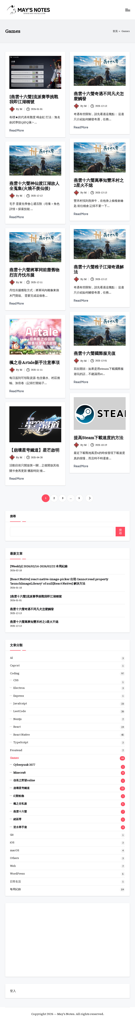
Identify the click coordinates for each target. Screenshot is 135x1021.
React (17, 727)
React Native (21, 734)
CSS (16, 680)
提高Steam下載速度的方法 (98, 438)
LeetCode (19, 711)
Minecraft (19, 772)
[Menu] (127, 10)
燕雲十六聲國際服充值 (94, 353)
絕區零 (17, 819)
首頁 (115, 31)
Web (13, 866)
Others (14, 858)
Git (12, 835)
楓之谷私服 (20, 803)
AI (11, 658)
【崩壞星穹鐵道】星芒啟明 (34, 450)
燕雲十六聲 (20, 811)
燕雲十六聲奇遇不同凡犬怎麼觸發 (99, 96)
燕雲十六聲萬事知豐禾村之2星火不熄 (99, 182)
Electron (19, 688)
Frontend (16, 750)
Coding (14, 673)
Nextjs (17, 719)
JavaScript (20, 703)
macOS (14, 850)
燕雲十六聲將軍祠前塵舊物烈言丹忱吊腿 (34, 272)
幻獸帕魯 (18, 796)
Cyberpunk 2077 (24, 765)
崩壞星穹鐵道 (21, 788)
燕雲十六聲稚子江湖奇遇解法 (99, 269)
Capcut (15, 665)
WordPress (17, 873)
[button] (89, 498)
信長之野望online (24, 780)
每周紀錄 (15, 889)
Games (14, 758)
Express (18, 696)
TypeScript (20, 742)
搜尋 (13, 516)
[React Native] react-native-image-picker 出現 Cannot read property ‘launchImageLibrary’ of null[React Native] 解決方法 (59, 581)
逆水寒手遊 (20, 827)
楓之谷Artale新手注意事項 (34, 362)
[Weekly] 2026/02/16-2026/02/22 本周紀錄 (39, 566)
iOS (12, 842)
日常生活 (15, 881)
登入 (13, 991)
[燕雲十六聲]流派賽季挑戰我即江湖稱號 (33, 99)
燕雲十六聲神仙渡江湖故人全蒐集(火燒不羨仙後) (34, 186)
